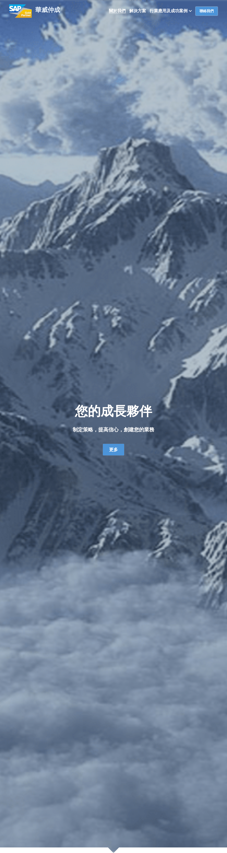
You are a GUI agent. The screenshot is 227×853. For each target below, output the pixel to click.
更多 (113, 449)
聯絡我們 (207, 11)
